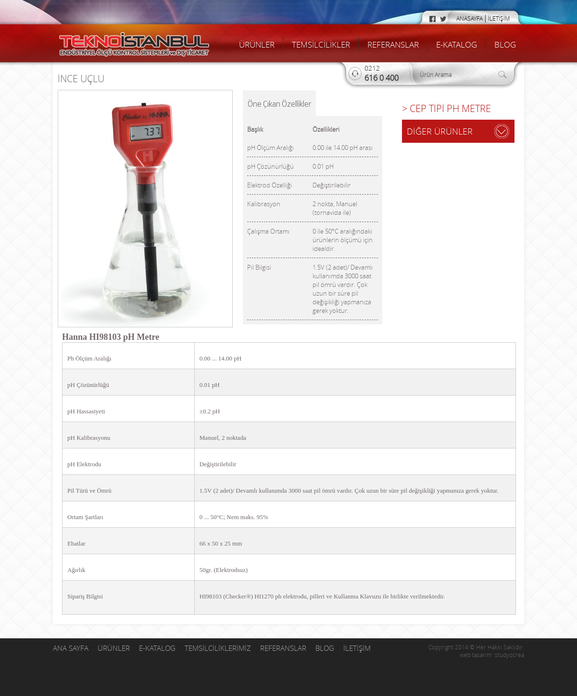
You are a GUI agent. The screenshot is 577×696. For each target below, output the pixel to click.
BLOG (505, 44)
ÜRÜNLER (257, 44)
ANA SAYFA (71, 648)
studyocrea (509, 655)
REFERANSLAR (393, 44)
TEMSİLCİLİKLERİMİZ (219, 648)
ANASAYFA (469, 18)
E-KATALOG (456, 44)
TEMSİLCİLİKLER (321, 44)
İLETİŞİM (499, 18)
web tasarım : (477, 655)
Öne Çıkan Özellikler (279, 103)
